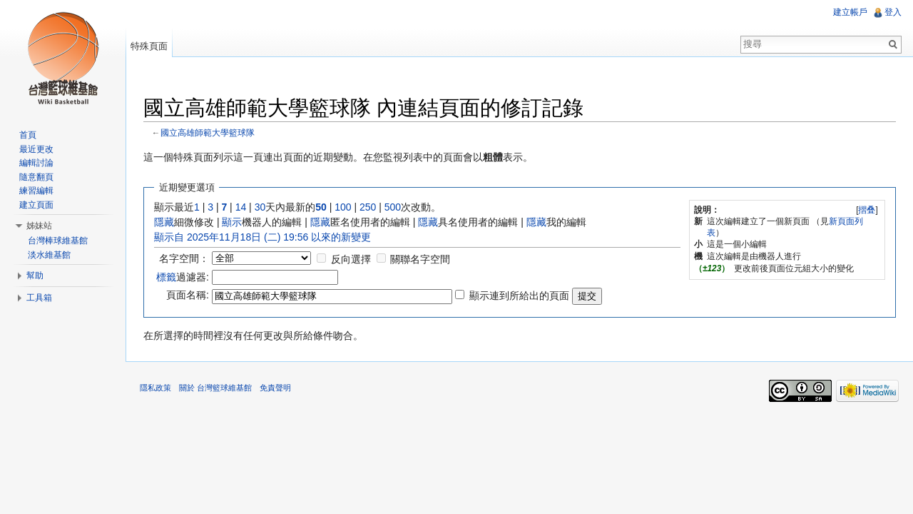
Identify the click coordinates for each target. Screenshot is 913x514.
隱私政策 (155, 387)
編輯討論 (36, 163)
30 (260, 207)
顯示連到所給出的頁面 (519, 295)
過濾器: (182, 277)
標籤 (166, 277)
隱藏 (164, 222)
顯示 (232, 222)
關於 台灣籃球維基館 (215, 387)
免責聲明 (275, 387)
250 (367, 207)
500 (392, 207)
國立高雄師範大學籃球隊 (207, 132)
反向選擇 (351, 259)
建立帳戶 (850, 12)
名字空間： (184, 258)
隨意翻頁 (36, 177)
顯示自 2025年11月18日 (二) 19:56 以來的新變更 (262, 237)
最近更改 (36, 149)
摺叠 (866, 210)
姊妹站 (39, 226)
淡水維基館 (49, 255)
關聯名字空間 (420, 259)
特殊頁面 (149, 46)
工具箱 (39, 298)
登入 (893, 12)
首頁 (27, 135)
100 (343, 207)
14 (241, 207)
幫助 (35, 276)
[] (867, 210)
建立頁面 (36, 205)
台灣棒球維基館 (58, 241)
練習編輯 (36, 191)
